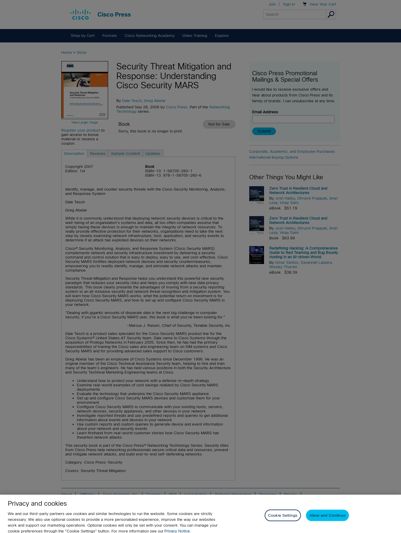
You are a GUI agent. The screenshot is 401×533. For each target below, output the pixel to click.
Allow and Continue (327, 519)
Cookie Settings (282, 519)
